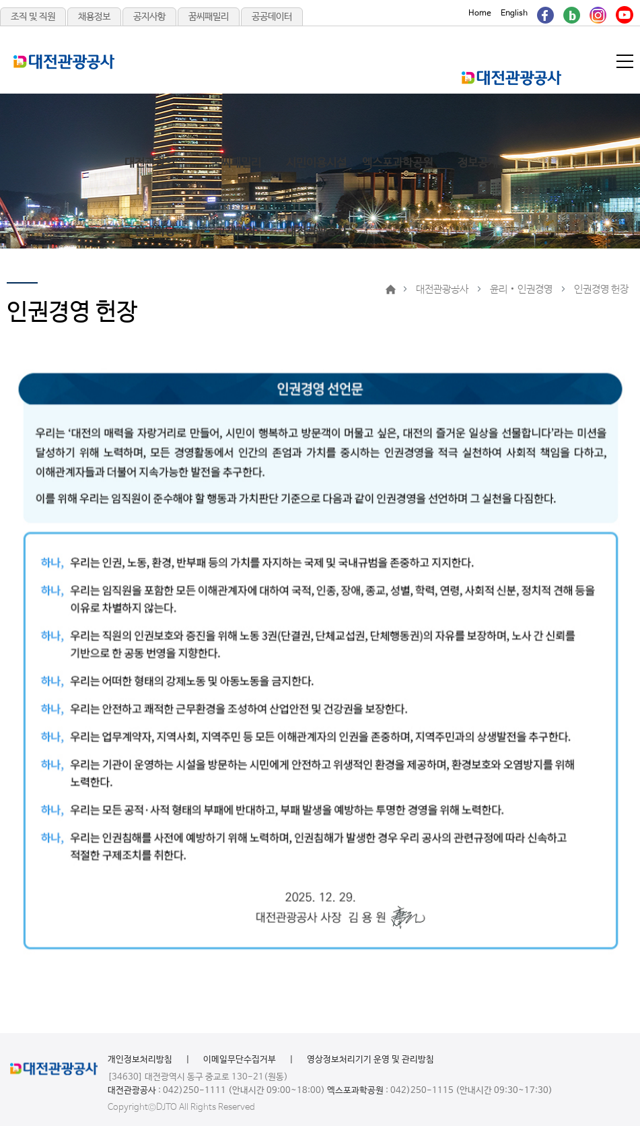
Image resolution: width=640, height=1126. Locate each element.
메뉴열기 (626, 61)
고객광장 (235, 232)
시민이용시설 (316, 163)
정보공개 (478, 163)
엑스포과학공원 (397, 163)
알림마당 (155, 232)
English (514, 13)
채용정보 (94, 16)
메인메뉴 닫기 (569, 79)
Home (479, 13)
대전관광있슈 (155, 163)
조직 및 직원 (33, 16)
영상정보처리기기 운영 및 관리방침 (370, 1060)
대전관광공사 (316, 232)
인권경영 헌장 (601, 289)
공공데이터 (272, 16)
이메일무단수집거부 (239, 1060)
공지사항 (149, 16)
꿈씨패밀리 (208, 16)
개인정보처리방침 (140, 1060)
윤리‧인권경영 (521, 289)
